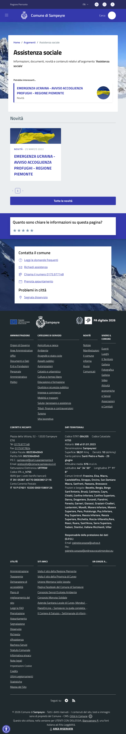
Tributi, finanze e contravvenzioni (55, 408)
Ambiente (43, 350)
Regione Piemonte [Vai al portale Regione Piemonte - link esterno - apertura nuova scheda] (19, 4)
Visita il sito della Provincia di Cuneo (57, 576)
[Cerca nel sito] (112, 15)
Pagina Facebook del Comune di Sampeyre (61, 587)
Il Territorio (107, 359)
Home (16, 42)
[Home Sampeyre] (41, 15)
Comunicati (89, 371)
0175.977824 (22, 448)
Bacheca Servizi (18, 645)
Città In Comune (78, 716)
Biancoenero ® (90, 721)
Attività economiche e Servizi (108, 390)
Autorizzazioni (45, 366)
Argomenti (30, 42)
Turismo (42, 413)
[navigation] (7, 15)
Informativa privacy (20, 655)
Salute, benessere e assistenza (54, 403)
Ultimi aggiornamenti (21, 676)
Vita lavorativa (45, 419)
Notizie (87, 345)
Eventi (105, 349)
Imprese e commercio (49, 392)
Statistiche (16, 682)
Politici (13, 382)
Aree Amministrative (21, 350)
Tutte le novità (63, 201)
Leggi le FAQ (17, 608)
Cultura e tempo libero (50, 377)
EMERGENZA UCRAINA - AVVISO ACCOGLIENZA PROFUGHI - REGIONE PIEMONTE (50, 91)
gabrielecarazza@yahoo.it (86, 543)
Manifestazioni (91, 350)
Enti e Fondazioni (19, 366)
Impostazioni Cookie (21, 666)
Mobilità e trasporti (48, 398)
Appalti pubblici (46, 361)
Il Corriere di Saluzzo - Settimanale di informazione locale (69, 613)
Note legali (16, 661)
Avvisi (86, 366)
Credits (14, 671)
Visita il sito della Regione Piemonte (57, 571)
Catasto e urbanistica (49, 371)
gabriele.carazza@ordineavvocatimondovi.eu (89, 551)
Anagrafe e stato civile (50, 356)
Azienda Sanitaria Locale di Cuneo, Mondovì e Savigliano (68, 603)
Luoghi (105, 354)
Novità (18, 149)
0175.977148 (22, 444)
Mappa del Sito (18, 687)
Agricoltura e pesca (48, 345)
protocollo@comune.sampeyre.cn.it (36, 464)
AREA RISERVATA (61, 729)
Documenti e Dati (19, 361)
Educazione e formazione (51, 382)
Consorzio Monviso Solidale (52, 597)
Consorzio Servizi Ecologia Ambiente (57, 592)
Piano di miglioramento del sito (20, 597)
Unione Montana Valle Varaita (54, 582)
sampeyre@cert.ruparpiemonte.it (35, 460)
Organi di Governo (20, 345)
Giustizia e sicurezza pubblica (53, 387)
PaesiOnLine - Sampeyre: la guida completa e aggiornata (68, 608)
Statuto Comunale (20, 650)
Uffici (13, 356)
